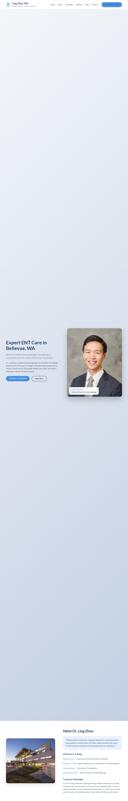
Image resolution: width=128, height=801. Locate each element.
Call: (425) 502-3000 (112, 4)
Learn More (39, 378)
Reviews (79, 4)
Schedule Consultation (18, 378)
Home (52, 4)
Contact (95, 4)
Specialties (69, 4)
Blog (87, 4)
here (32, 371)
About (60, 4)
